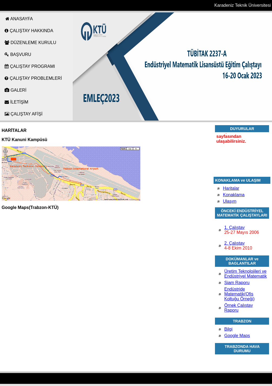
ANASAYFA (19, 18)
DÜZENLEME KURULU (30, 42)
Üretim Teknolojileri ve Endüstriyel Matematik (245, 273)
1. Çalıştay (234, 227)
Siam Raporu (236, 282)
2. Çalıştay (234, 243)
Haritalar (231, 188)
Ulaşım (229, 201)
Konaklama (233, 194)
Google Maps (237, 335)
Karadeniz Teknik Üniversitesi (242, 5)
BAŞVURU (18, 54)
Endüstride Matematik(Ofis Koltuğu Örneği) (239, 294)
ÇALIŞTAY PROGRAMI (30, 66)
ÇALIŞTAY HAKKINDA (29, 30)
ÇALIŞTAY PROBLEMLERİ (33, 78)
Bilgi (228, 329)
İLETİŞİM (16, 102)
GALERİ (15, 90)
